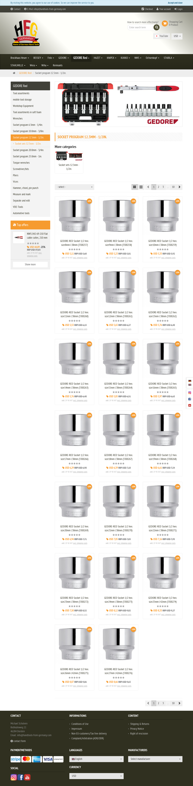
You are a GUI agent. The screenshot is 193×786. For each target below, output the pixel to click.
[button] (179, 187)
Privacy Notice (137, 728)
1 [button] (153, 187)
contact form (18, 741)
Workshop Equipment (23, 106)
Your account (165, 9)
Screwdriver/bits (21, 169)
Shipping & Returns (139, 724)
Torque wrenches (21, 162)
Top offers (20, 225)
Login (180, 9)
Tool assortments (21, 93)
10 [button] (173, 187)
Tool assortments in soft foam (27, 112)
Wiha (44, 65)
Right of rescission (139, 733)
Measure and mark (21, 194)
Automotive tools (21, 213)
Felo (51, 58)
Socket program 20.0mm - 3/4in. (28, 150)
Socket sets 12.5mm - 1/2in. (28, 143)
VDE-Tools (18, 207)
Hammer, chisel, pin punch (25, 188)
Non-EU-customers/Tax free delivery (89, 733)
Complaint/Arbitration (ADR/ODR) (87, 738)
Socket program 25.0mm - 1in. (27, 156)
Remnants (57, 65)
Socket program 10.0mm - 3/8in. (28, 131)
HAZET (98, 58)
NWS (137, 58)
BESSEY (38, 58)
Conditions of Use (80, 724)
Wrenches (17, 118)
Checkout (149, 9)
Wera (33, 65)
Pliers (15, 175)
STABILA (169, 58)
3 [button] (163, 187)
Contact (16, 9)
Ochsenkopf (152, 58)
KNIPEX (111, 58)
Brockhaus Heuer (20, 58)
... (168, 187)
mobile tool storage (22, 99)
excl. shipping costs (80, 257)
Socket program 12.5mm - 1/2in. (28, 137)
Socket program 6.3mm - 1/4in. (28, 125)
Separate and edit (21, 200)
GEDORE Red (81, 58)
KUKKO (125, 58)
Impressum (76, 728)
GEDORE (64, 58)
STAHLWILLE (18, 65)
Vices (15, 181)
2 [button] (158, 187)
